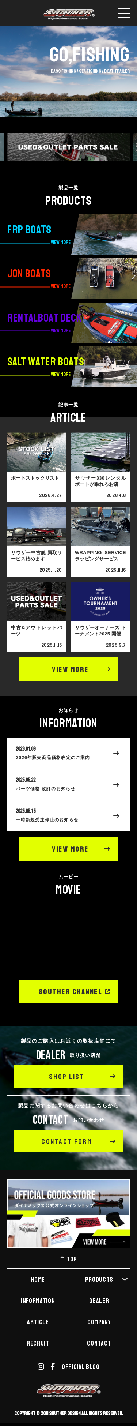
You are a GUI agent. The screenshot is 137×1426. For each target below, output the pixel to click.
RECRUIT (38, 1344)
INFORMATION (38, 1302)
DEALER (99, 1302)
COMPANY (99, 1323)
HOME (38, 1281)
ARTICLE (38, 1323)
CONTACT (99, 1344)
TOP (68, 1260)
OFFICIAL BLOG (80, 1368)
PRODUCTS (106, 1281)
